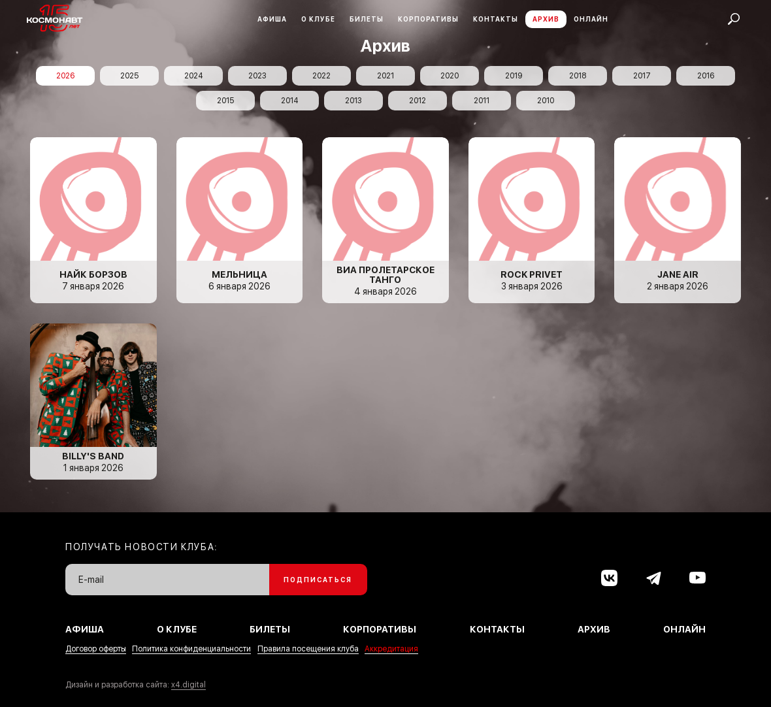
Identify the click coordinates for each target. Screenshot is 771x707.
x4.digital (188, 684)
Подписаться (318, 580)
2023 (257, 75)
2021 (385, 75)
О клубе (318, 19)
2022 (321, 75)
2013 (353, 100)
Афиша (272, 19)
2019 (513, 75)
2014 (290, 100)
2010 (545, 100)
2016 (705, 75)
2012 (417, 100)
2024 (193, 75)
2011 (481, 100)
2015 (225, 100)
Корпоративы (428, 19)
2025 (129, 75)
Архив (546, 19)
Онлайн (591, 19)
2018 (577, 75)
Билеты (367, 19)
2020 (449, 75)
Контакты (495, 19)
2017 (642, 75)
